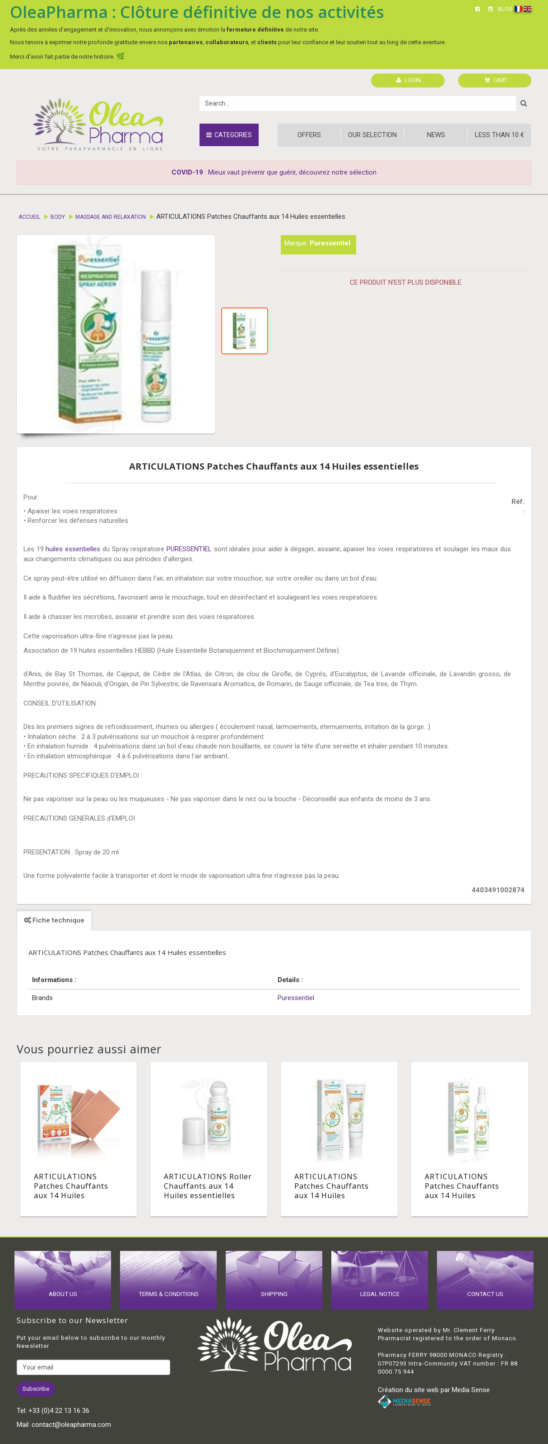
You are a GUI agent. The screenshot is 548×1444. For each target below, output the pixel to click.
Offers (309, 135)
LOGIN (408, 80)
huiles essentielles (73, 549)
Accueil (29, 217)
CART (495, 80)
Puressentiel (330, 243)
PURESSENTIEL (189, 549)
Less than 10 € (499, 135)
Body (58, 217)
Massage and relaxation (110, 217)
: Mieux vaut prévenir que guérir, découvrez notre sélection (274, 172)
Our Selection (372, 135)
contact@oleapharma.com (71, 1425)
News (436, 135)
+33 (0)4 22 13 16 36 (58, 1411)
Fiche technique (54, 920)
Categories (229, 134)
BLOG (505, 8)
